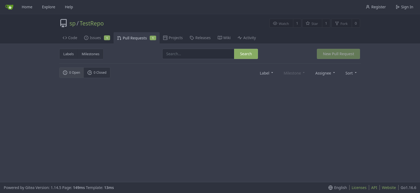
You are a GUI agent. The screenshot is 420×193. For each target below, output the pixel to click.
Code (70, 37)
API (374, 187)
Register (376, 6)
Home (27, 6)
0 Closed (97, 72)
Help (69, 6)
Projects (173, 37)
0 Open (71, 72)
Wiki (224, 37)
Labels (68, 53)
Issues (97, 37)
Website (389, 187)
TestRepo (92, 23)
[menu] (267, 73)
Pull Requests (136, 37)
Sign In (405, 6)
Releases (200, 37)
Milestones (90, 53)
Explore (48, 6)
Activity (247, 37)
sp (73, 23)
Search (246, 53)
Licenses (359, 187)
